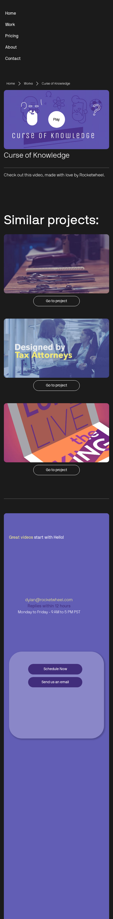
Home (10, 13)
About (11, 47)
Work (10, 25)
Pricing (11, 36)
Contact (13, 59)
